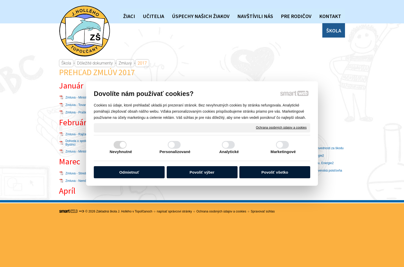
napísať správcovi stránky (174, 211)
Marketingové (283, 151)
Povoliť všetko (275, 172)
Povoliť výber (202, 172)
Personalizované (174, 151)
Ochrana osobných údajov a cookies (281, 127)
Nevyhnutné (121, 151)
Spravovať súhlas (263, 211)
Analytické (229, 151)
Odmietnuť (129, 172)
